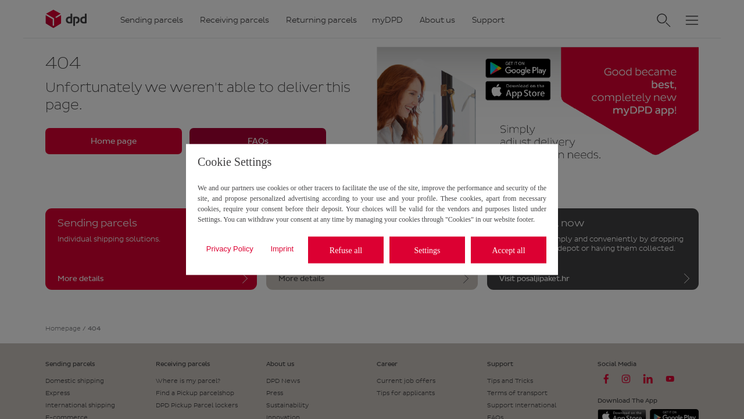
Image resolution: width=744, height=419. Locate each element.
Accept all (508, 250)
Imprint (282, 248)
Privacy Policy (229, 248)
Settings (427, 250)
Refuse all (346, 250)
